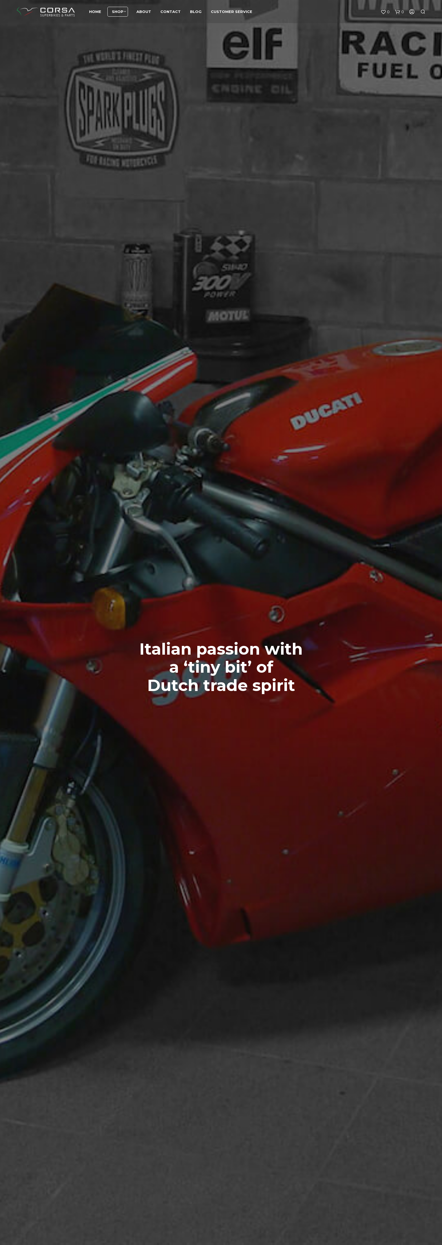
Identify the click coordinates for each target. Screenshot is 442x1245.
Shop (117, 12)
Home (95, 12)
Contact (170, 12)
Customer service (231, 12)
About (143, 12)
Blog (196, 12)
